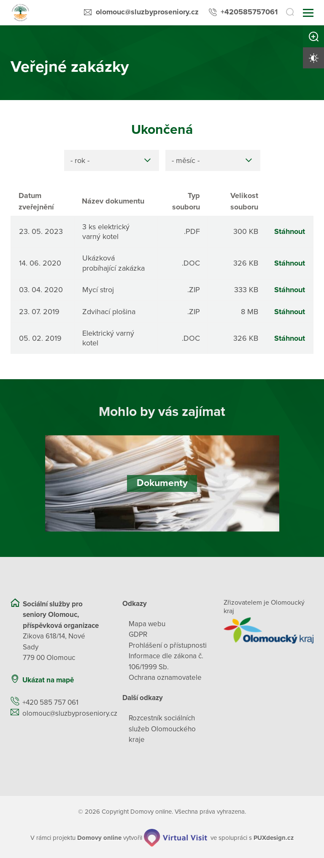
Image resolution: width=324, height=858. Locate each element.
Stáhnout (289, 231)
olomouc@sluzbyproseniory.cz (147, 11)
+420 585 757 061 (50, 702)
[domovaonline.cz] (100, 838)
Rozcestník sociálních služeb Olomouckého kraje (162, 729)
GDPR (138, 634)
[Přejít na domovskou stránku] (20, 12)
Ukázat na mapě (48, 680)
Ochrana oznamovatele (165, 677)
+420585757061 (249, 11)
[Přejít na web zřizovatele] (268, 630)
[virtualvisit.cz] (176, 838)
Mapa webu (147, 623)
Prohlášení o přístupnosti (168, 645)
